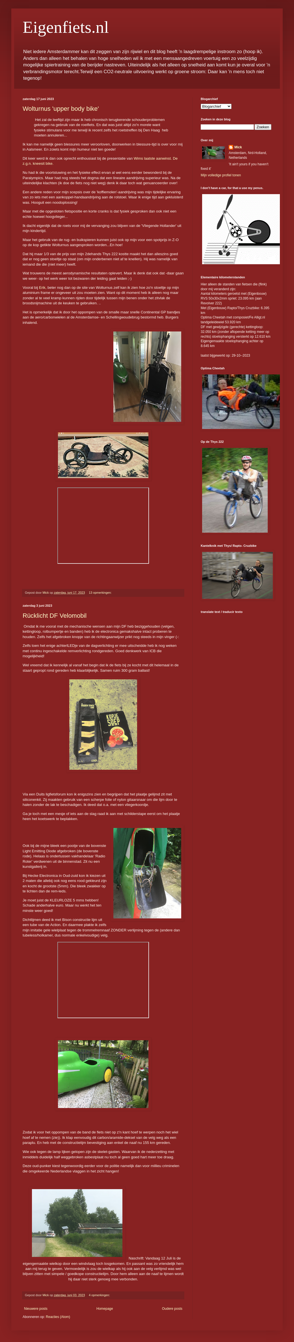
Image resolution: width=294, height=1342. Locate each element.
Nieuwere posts (35, 1309)
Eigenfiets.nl (66, 27)
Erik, (43, 287)
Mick (238, 147)
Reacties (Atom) (58, 1317)
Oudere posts (172, 1309)
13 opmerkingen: (100, 592)
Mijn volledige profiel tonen (221, 175)
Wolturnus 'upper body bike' (61, 108)
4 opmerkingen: (100, 1295)
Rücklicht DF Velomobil (55, 615)
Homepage (104, 1309)
